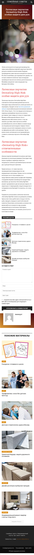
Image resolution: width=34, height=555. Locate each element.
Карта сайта (28, 548)
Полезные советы (7, 451)
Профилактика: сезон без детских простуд (19, 233)
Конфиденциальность (8, 548)
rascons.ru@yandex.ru (23, 539)
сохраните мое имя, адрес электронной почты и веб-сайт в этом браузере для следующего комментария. (16, 301)
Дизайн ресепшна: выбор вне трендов (15, 486)
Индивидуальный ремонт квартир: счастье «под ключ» (14, 516)
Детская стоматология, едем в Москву (16, 425)
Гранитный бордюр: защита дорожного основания (20, 250)
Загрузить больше (17, 521)
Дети (4, 361)
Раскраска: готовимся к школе (21, 224)
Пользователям (20, 548)
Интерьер (5, 483)
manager (18, 314)
